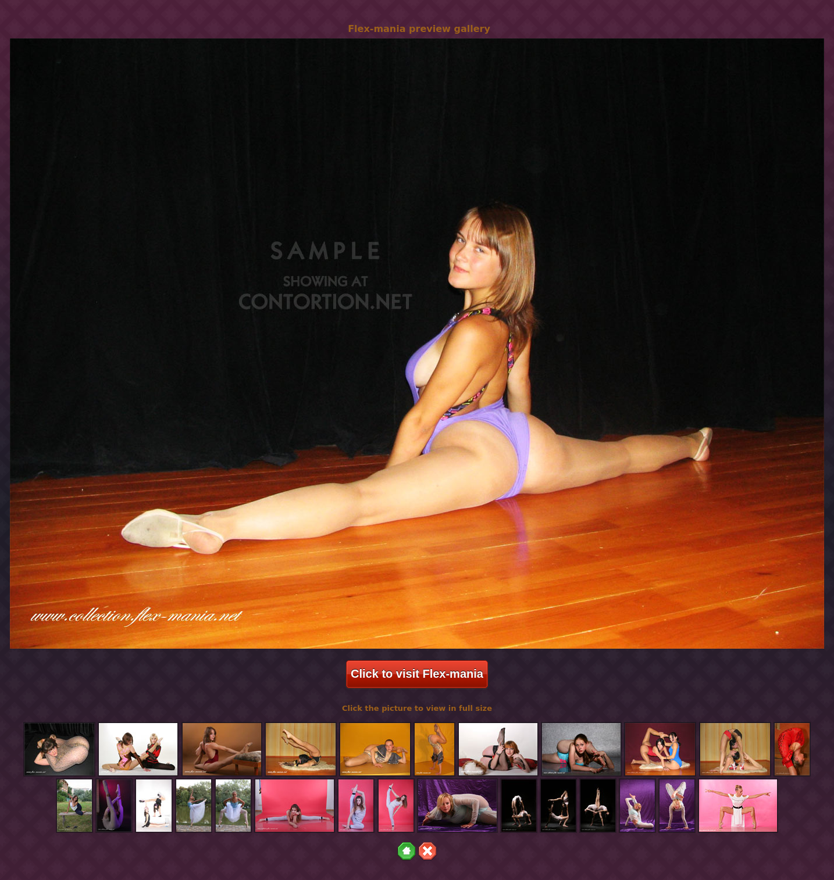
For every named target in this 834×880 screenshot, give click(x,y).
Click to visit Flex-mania (417, 673)
